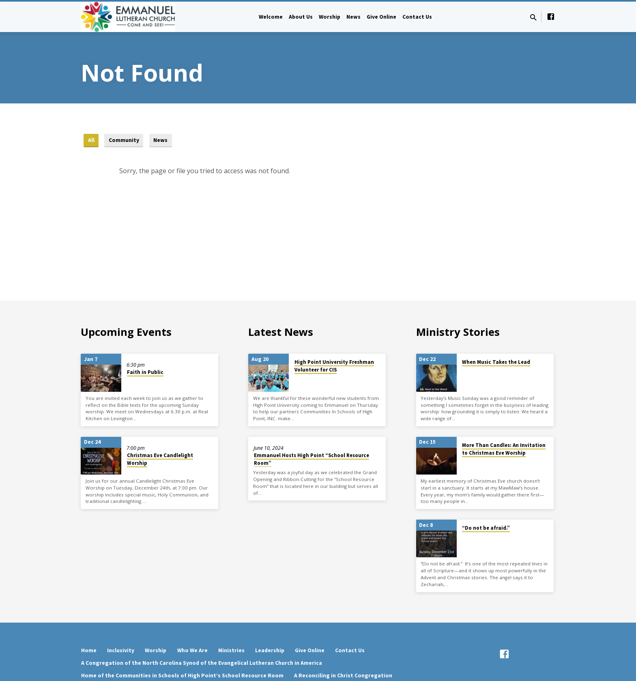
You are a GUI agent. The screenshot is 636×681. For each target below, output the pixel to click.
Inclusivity (120, 650)
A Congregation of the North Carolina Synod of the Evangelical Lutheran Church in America (201, 663)
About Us (301, 16)
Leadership (269, 650)
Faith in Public (145, 372)
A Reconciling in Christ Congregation (343, 675)
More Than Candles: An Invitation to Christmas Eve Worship (504, 449)
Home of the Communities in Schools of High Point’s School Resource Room (182, 675)
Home (89, 650)
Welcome (271, 16)
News (353, 16)
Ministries (231, 650)
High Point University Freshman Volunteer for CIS (334, 366)
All (91, 140)
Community (125, 140)
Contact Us (417, 16)
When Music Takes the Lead (496, 362)
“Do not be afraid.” (486, 527)
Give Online (381, 16)
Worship (329, 16)
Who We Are (192, 650)
